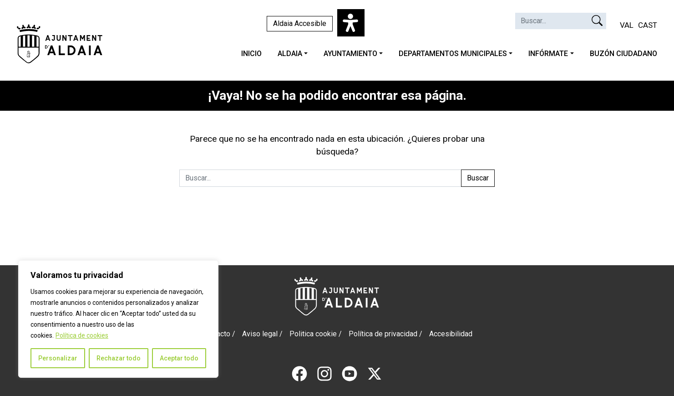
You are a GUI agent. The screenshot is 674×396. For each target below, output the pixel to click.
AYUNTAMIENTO (350, 53)
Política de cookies (82, 335)
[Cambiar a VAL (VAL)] (626, 25)
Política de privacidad (383, 333)
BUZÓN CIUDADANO (623, 53)
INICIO (251, 53)
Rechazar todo (118, 358)
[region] (118, 319)
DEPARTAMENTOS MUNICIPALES (453, 53)
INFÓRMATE (548, 53)
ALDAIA (290, 53)
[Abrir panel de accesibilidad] (351, 22)
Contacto (216, 333)
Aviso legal (260, 333)
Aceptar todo (179, 358)
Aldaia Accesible (299, 23)
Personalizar (57, 358)
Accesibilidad (450, 333)
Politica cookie (313, 333)
